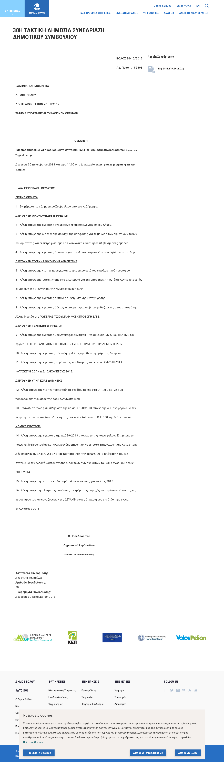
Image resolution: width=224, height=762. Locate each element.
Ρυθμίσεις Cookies (39, 753)
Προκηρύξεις (89, 690)
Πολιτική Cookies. (33, 742)
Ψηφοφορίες (55, 704)
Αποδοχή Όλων (187, 753)
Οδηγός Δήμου (162, 5)
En (198, 5)
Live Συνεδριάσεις (58, 697)
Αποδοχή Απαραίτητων (148, 753)
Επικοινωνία (184, 5)
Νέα (17, 706)
